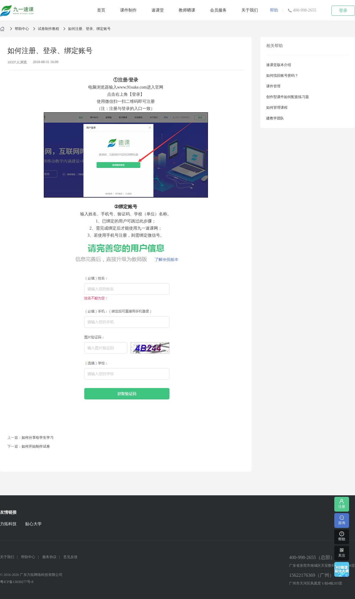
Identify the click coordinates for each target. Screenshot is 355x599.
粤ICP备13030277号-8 (16, 582)
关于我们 (249, 10)
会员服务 (218, 10)
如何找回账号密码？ (282, 75)
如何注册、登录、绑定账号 (89, 29)
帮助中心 (22, 29)
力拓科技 (8, 524)
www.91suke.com (132, 87)
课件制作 (128, 10)
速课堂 (157, 10)
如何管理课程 (277, 107)
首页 (101, 10)
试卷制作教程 (48, 29)
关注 (341, 552)
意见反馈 (70, 557)
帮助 (274, 10)
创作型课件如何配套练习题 (287, 97)
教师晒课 (187, 10)
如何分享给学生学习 (38, 437)
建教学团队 (275, 118)
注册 (341, 503)
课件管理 (273, 86)
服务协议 (49, 557)
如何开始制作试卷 (36, 446)
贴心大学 (33, 524)
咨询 (341, 520)
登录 (343, 10)
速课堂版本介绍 (278, 65)
